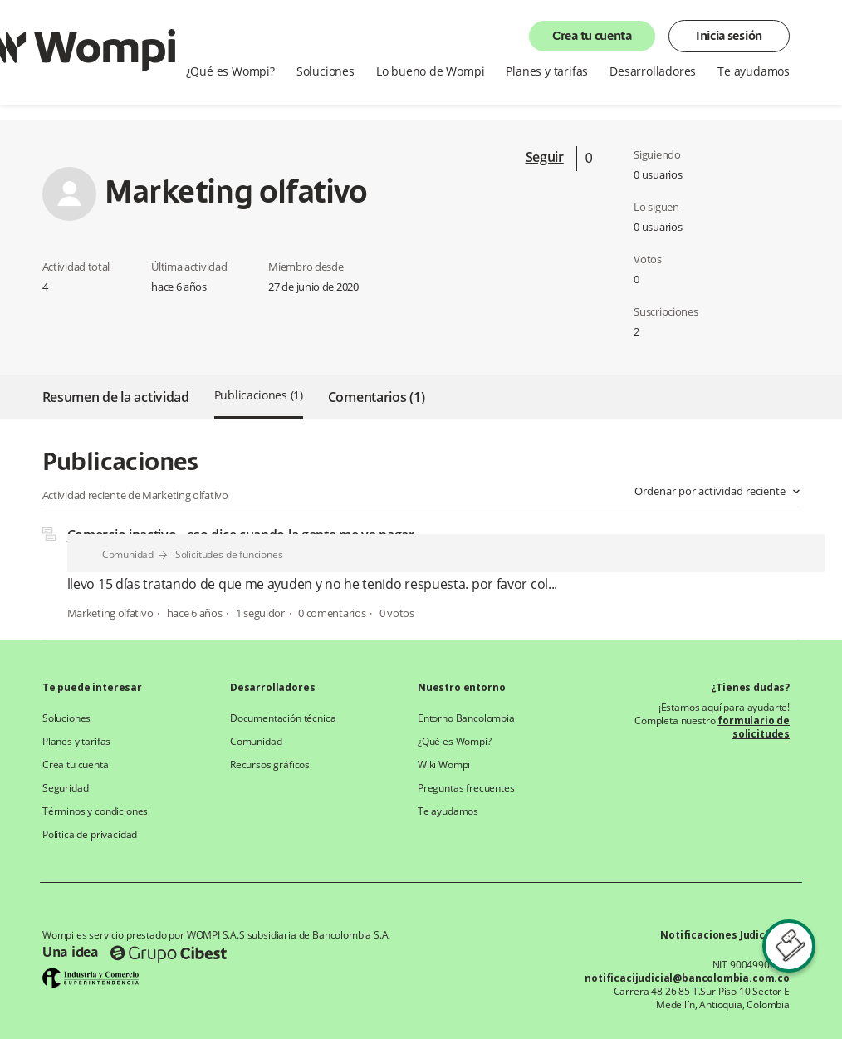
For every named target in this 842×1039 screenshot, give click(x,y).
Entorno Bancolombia (466, 718)
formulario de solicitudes (753, 727)
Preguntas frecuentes (466, 788)
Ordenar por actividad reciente (711, 490)
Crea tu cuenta (592, 36)
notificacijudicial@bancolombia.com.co (687, 978)
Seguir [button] (545, 157)
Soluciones (325, 71)
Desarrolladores (652, 71)
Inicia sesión (729, 36)
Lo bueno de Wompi (430, 71)
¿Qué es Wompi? (230, 71)
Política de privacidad (89, 834)
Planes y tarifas (547, 71)
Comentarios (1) (376, 397)
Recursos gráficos (270, 765)
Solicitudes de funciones (229, 554)
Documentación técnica (282, 718)
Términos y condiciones (95, 811)
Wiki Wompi (444, 765)
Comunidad (128, 554)
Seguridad (65, 788)
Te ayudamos (753, 71)
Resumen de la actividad (115, 397)
